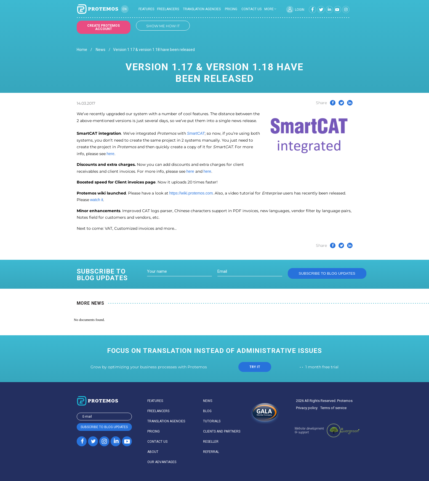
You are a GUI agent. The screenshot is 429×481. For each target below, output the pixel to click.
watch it (96, 200)
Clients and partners (221, 431)
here (110, 154)
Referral (211, 452)
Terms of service (333, 408)
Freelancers (168, 9)
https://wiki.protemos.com (191, 193)
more (269, 9)
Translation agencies (202, 9)
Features (146, 9)
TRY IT (254, 367)
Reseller (211, 442)
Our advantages (161, 462)
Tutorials (211, 421)
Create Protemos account (103, 27)
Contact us (251, 9)
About (152, 452)
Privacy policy (307, 408)
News (100, 50)
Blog (207, 411)
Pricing (231, 9)
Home (82, 50)
